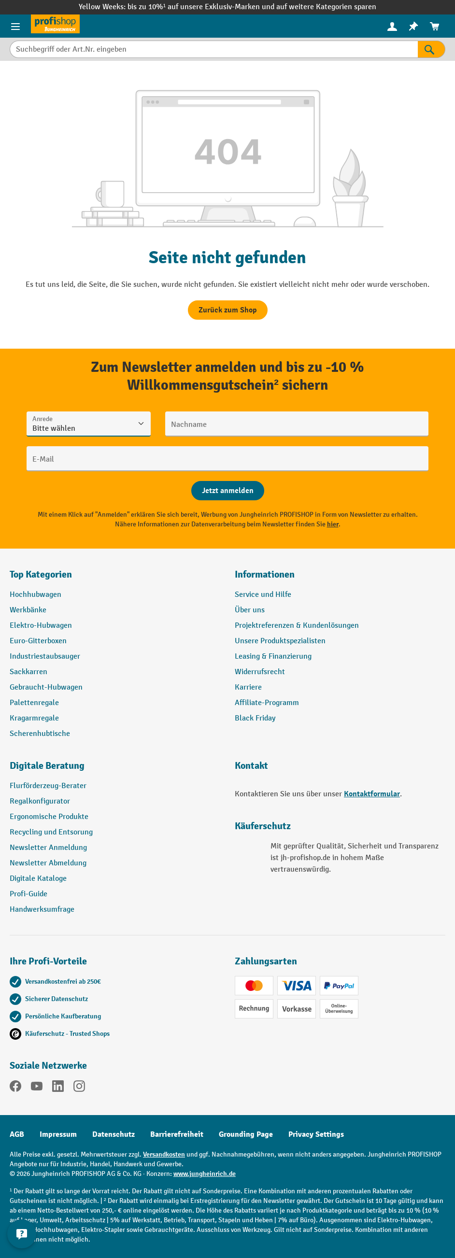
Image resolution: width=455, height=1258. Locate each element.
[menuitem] (392, 26)
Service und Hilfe (263, 594)
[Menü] (15, 26)
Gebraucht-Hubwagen (46, 687)
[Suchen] (431, 49)
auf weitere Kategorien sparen (326, 7)
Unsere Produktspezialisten (280, 641)
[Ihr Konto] (392, 26)
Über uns (250, 610)
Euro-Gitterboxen (38, 641)
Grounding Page (246, 1134)
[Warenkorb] (434, 26)
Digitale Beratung (47, 766)
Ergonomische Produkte (49, 816)
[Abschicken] (227, 490)
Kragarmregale (34, 718)
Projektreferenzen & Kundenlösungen (297, 625)
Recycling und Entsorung (51, 832)
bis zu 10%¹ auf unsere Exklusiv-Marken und (202, 7)
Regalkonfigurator (40, 801)
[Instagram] (79, 1088)
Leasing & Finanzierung (273, 656)
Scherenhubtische (40, 733)
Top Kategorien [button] (41, 574)
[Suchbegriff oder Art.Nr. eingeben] (214, 49)
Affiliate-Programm (267, 702)
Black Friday (255, 718)
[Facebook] (15, 1088)
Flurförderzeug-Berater (48, 786)
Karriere (248, 687)
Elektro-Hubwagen (41, 625)
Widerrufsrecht (260, 672)
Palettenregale (34, 702)
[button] (115, 769)
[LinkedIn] (58, 1088)
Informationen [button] (265, 574)
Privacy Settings (316, 1134)
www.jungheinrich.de (204, 1174)
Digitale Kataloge (38, 878)
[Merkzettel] (413, 26)
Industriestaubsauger (45, 656)
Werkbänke (28, 610)
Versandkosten (164, 1154)
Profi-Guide (28, 894)
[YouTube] (37, 1088)
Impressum (58, 1134)
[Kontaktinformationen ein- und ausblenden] (21, 1233)
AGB (17, 1134)
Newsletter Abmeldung (48, 863)
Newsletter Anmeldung (48, 847)
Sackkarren (28, 672)
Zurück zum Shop (228, 310)
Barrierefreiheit (176, 1134)
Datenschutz (113, 1134)
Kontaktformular (372, 794)
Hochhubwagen (35, 594)
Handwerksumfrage (42, 909)
